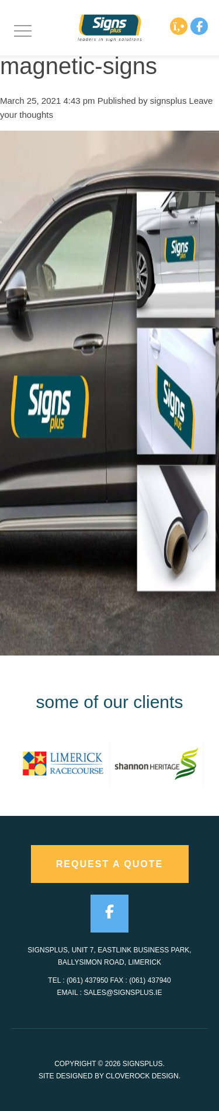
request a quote (110, 864)
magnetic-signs (78, 66)
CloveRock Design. (143, 1076)
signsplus (168, 101)
